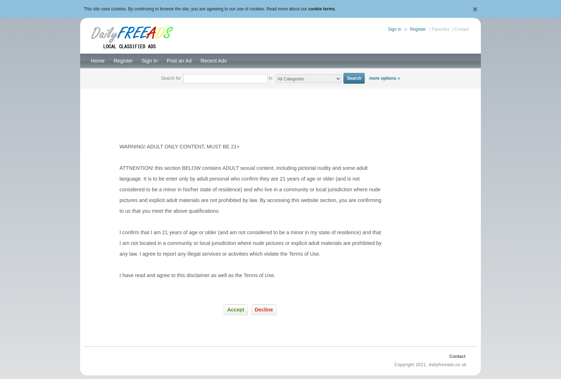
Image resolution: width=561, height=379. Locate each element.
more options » (384, 78)
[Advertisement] (280, 106)
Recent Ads (213, 61)
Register (418, 29)
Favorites (440, 29)
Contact (461, 29)
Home (97, 61)
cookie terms (321, 8)
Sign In (394, 29)
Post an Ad (179, 61)
